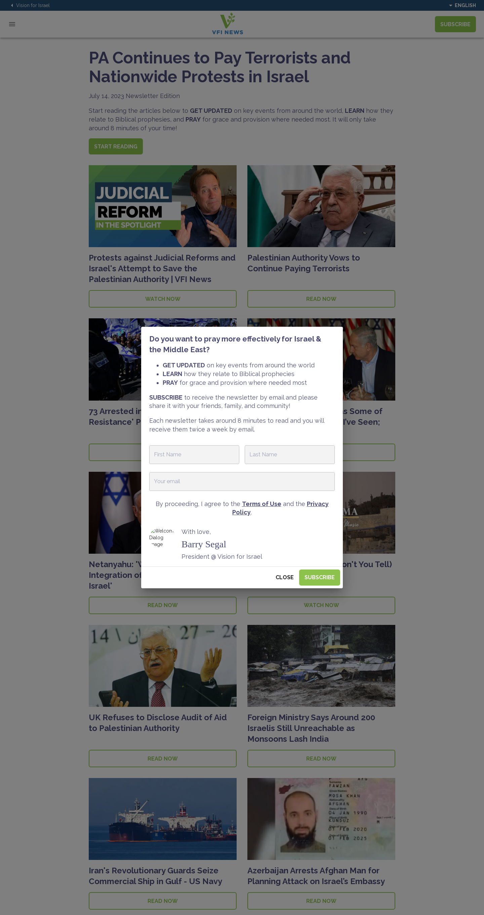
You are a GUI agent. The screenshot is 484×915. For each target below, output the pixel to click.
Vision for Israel (29, 5)
